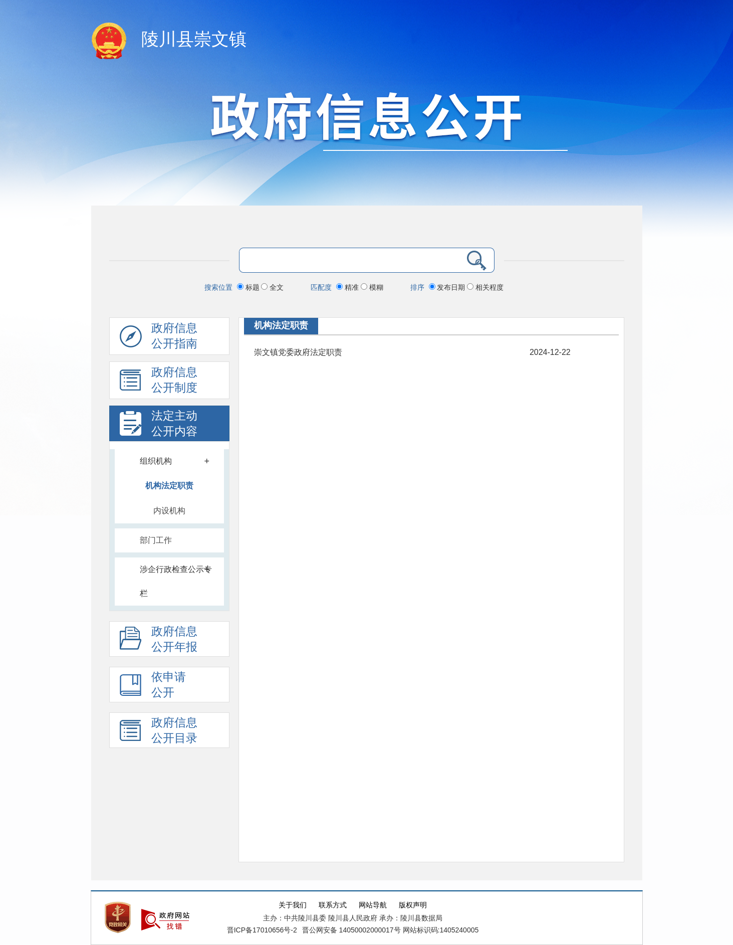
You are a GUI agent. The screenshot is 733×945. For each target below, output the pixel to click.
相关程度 (485, 287)
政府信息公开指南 (158, 338)
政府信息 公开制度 (158, 382)
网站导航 (373, 905)
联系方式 (333, 905)
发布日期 (448, 287)
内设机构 (169, 510)
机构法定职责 (169, 485)
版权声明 (413, 905)
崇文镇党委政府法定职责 (298, 352)
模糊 (372, 287)
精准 (348, 287)
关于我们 (293, 905)
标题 (249, 287)
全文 (272, 287)
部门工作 (156, 540)
